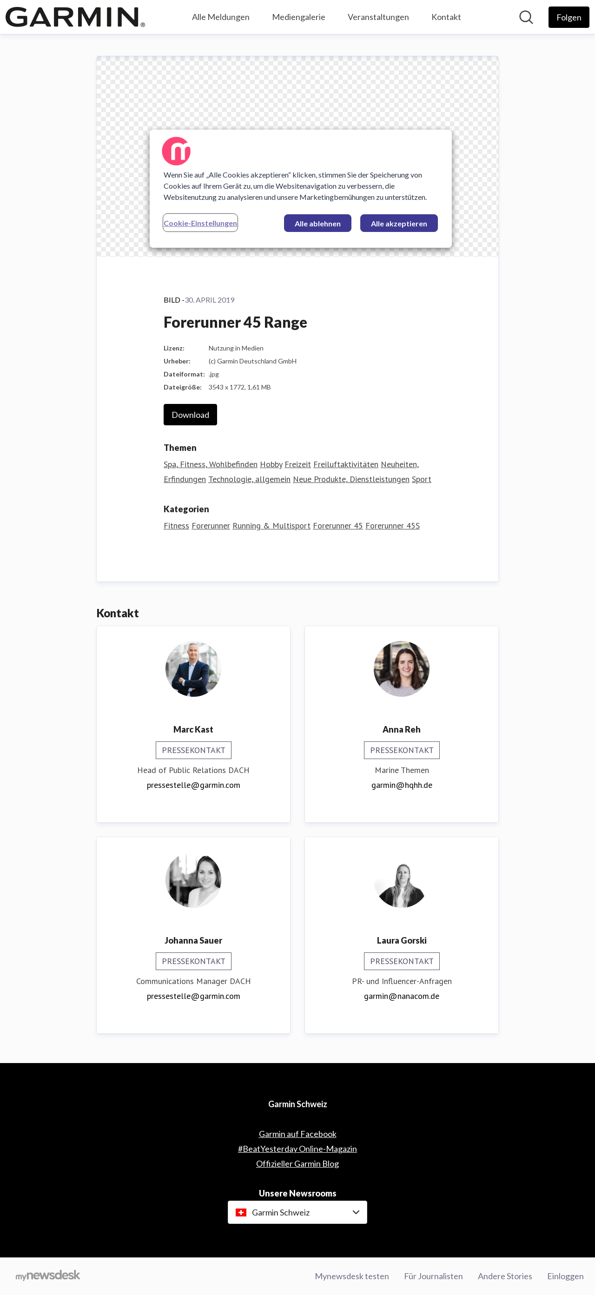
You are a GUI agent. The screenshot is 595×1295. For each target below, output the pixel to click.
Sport (421, 479)
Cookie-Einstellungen (200, 222)
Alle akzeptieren (399, 223)
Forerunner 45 (338, 525)
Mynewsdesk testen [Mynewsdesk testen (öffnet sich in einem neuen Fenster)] (352, 1276)
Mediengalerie (298, 17)
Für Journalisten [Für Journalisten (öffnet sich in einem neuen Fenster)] (433, 1276)
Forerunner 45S (392, 525)
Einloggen (565, 1276)
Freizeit (297, 464)
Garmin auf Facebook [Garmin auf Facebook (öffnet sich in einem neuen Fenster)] (298, 1134)
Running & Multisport (271, 525)
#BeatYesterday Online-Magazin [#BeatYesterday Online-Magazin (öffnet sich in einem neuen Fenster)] (297, 1148)
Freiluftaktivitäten (345, 464)
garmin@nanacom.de (401, 996)
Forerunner (211, 525)
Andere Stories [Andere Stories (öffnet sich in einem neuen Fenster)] (505, 1276)
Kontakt (446, 17)
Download (190, 415)
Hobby (271, 464)
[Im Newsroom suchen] (526, 17)
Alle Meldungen (221, 17)
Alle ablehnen (318, 223)
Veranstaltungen (378, 17)
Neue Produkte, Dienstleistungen (351, 479)
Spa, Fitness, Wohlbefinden (211, 464)
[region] (301, 189)
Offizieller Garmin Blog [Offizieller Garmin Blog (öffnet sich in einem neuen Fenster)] (297, 1163)
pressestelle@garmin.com (193, 785)
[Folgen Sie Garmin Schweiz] (569, 17)
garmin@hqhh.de (401, 785)
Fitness (176, 525)
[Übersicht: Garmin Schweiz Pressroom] (75, 17)
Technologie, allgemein (249, 479)
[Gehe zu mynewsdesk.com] (48, 1276)
